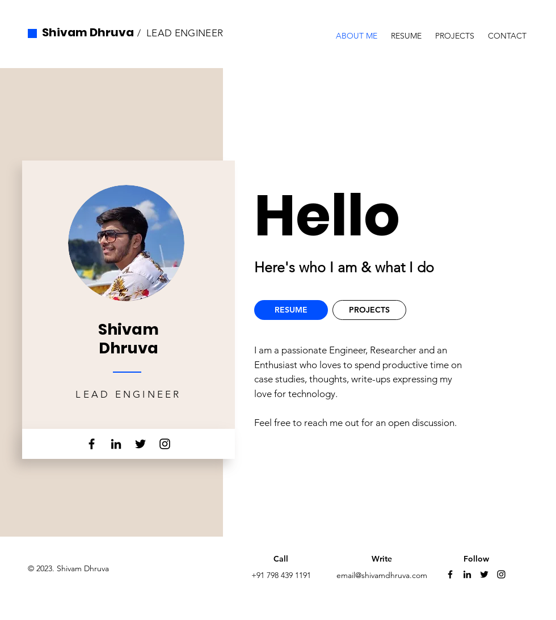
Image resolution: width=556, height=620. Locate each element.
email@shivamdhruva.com (381, 575)
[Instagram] (165, 444)
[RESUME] (291, 310)
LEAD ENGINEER (184, 33)
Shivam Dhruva (88, 32)
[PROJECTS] (369, 310)
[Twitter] (140, 444)
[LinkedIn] (116, 444)
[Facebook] (92, 444)
